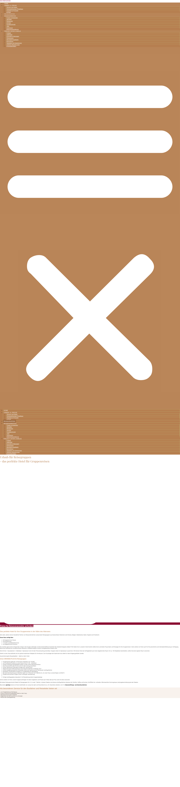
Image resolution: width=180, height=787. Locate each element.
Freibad (9, 33)
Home (6, 3)
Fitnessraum (10, 38)
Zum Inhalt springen (5, 0)
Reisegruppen (9, 14)
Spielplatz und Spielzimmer (14, 43)
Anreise (9, 23)
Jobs (8, 26)
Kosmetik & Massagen (13, 36)
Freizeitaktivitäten (11, 46)
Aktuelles (9, 19)
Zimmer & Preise (10, 5)
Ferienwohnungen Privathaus (15, 9)
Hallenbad (9, 34)
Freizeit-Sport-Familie (12, 31)
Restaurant (10, 21)
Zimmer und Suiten (12, 7)
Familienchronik (11, 24)
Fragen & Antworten (12, 18)
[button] (90, 228)
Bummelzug (10, 41)
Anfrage (8, 12)
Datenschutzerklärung (12, 29)
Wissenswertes (10, 15)
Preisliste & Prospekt (12, 10)
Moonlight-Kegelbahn (12, 39)
